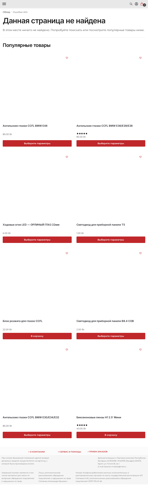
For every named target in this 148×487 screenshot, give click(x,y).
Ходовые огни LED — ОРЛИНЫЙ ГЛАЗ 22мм (31, 225)
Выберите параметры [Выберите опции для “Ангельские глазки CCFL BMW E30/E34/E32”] (37, 437)
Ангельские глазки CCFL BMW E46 (25, 125)
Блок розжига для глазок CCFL (22, 322)
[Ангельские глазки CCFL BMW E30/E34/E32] (37, 381)
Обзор (6, 12)
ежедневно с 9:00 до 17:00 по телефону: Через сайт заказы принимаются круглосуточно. (104, 454)
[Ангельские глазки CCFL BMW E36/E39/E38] (110, 87)
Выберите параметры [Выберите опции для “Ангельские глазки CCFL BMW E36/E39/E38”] (111, 143)
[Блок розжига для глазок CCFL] (37, 284)
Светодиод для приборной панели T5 (100, 225)
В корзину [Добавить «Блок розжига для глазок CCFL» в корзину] (37, 337)
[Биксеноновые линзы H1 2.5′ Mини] (110, 381)
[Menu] (7, 4)
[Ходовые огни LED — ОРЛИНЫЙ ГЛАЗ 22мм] (37, 187)
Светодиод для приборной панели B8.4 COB (105, 322)
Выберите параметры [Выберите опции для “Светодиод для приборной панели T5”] (111, 240)
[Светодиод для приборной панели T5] (110, 187)
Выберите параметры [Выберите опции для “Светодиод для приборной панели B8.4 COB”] (111, 337)
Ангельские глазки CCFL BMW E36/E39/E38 (104, 125)
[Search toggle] (131, 4)
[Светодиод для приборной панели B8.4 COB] (110, 284)
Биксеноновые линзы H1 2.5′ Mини (98, 419)
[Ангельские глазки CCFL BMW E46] (37, 87)
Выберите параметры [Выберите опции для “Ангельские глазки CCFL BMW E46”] (37, 143)
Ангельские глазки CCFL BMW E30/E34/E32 (31, 419)
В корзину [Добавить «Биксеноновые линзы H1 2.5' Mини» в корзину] (111, 437)
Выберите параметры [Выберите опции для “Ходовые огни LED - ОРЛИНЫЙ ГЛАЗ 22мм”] (37, 240)
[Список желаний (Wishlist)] (66, 57)
